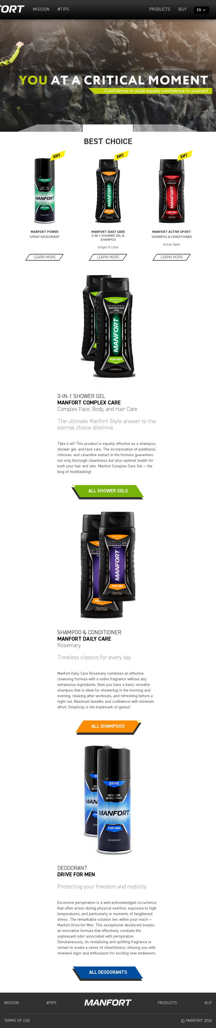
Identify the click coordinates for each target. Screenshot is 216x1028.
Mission (41, 9)
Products (159, 9)
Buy (182, 9)
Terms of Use (17, 1021)
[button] (49, 128)
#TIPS (63, 9)
